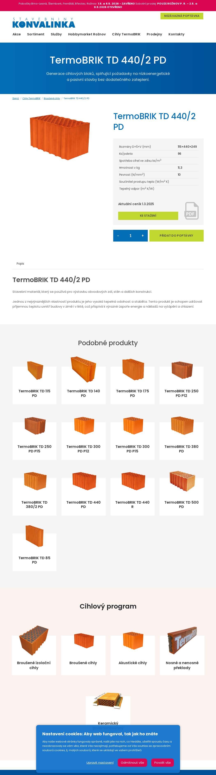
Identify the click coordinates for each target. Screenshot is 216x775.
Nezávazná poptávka (181, 16)
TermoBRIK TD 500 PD (181, 504)
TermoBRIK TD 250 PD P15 (34, 448)
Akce (17, 34)
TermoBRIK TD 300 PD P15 (133, 448)
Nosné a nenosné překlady (182, 665)
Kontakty (177, 34)
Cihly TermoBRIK (126, 34)
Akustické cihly (133, 662)
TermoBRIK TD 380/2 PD (34, 504)
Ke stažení (148, 216)
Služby (56, 34)
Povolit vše (162, 762)
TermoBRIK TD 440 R (132, 504)
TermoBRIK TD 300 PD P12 (83, 448)
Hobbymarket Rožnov (87, 34)
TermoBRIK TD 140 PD (83, 393)
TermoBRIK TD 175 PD (132, 393)
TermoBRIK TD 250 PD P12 (181, 393)
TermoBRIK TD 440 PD (83, 504)
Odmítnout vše (132, 762)
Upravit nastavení (100, 762)
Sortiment (36, 34)
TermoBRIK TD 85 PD (34, 560)
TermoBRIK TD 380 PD (181, 448)
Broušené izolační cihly (34, 665)
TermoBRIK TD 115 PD (34, 393)
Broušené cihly (52, 98)
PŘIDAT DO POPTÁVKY (176, 236)
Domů (16, 98)
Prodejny (154, 34)
